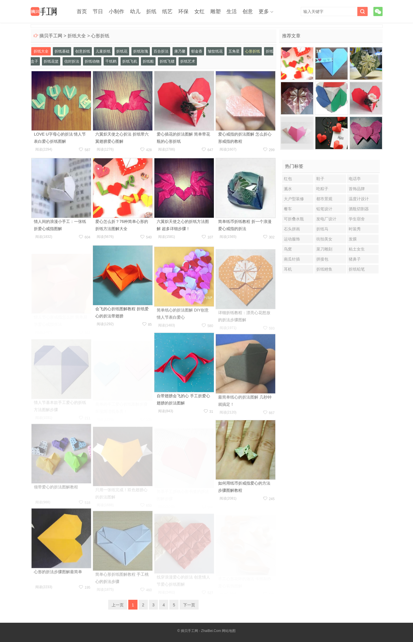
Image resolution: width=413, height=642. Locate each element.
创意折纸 (82, 51)
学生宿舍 (357, 219)
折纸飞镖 (167, 61)
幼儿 (135, 11)
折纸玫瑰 (140, 51)
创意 (248, 11)
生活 (231, 11)
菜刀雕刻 (324, 249)
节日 (98, 11)
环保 (183, 11)
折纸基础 (62, 51)
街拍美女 (324, 239)
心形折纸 (100, 35)
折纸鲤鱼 (324, 269)
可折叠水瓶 (294, 219)
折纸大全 (76, 35)
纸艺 (167, 11)
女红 (199, 11)
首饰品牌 (357, 188)
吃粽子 (322, 188)
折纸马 (322, 229)
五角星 (234, 51)
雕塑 (215, 11)
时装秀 (355, 229)
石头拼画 (292, 229)
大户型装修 (294, 198)
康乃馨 (179, 51)
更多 (264, 11)
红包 (288, 178)
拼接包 (322, 259)
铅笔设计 (324, 209)
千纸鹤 (111, 61)
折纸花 (121, 51)
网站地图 (229, 631)
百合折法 (161, 51)
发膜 (353, 239)
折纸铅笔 (357, 269)
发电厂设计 (326, 219)
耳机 (288, 269)
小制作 (116, 11)
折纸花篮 (51, 61)
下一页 (189, 605)
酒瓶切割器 (359, 209)
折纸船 (148, 61)
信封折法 (71, 61)
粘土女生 (357, 249)
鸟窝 (288, 249)
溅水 (288, 188)
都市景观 (324, 198)
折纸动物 (92, 61)
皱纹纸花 (215, 51)
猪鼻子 (355, 259)
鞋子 (320, 178)
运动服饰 (292, 239)
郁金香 (196, 51)
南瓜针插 (292, 259)
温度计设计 (359, 198)
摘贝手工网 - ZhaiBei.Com (201, 631)
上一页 (118, 605)
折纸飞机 (129, 61)
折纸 (151, 11)
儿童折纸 (103, 51)
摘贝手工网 (50, 35)
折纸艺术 (187, 61)
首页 (82, 11)
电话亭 (355, 178)
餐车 (288, 209)
